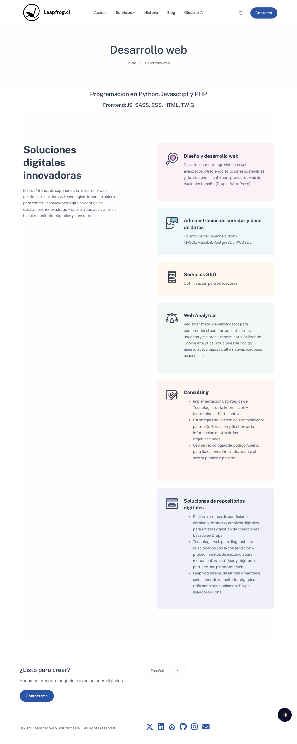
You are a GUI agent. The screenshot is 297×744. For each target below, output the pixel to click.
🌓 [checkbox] (284, 714)
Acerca (100, 12)
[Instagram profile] (194, 727)
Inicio (131, 62)
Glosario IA (193, 12)
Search (242, 13)
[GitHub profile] (183, 727)
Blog (171, 12)
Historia (151, 12)
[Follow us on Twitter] (149, 727)
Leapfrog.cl (57, 12)
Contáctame (37, 695)
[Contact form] (206, 727)
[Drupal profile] (172, 727)
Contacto (263, 12)
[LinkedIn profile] (161, 727)
